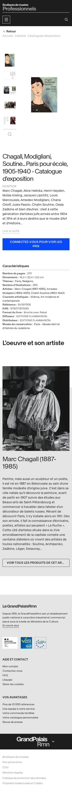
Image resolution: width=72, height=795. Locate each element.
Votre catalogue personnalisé (20, 717)
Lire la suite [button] (10, 231)
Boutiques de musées (15, 757)
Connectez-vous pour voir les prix (36, 244)
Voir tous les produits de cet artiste (38, 562)
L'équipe (7, 679)
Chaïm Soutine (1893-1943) (48, 293)
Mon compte (10, 666)
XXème (34, 297)
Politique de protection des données (24, 778)
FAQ (5, 675)
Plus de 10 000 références (18, 704)
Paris (18, 281)
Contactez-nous (12, 671)
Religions (27, 281)
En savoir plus (10, 625)
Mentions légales (12, 772)
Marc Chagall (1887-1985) (30, 289)
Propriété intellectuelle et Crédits (22, 783)
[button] (6, 19)
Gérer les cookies (13, 684)
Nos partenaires (12, 762)
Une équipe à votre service (18, 709)
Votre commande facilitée (18, 713)
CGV (5, 767)
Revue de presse (12, 722)
